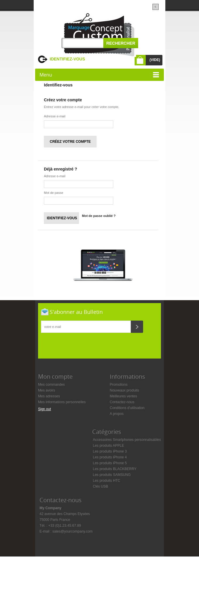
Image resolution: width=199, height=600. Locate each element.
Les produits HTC (106, 481)
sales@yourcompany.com (72, 531)
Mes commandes (51, 384)
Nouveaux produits (124, 390)
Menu (46, 75)
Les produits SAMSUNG (112, 475)
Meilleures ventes (123, 396)
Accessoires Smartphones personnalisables (127, 440)
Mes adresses (49, 396)
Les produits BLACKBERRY (114, 469)
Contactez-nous (122, 402)
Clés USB (100, 486)
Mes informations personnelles (62, 402)
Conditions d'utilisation (127, 408)
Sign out (44, 409)
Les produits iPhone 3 (110, 451)
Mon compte (55, 376)
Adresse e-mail (54, 116)
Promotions (119, 384)
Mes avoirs (46, 390)
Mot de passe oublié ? (99, 216)
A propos (116, 414)
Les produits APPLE (108, 446)
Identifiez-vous (67, 59)
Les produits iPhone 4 (110, 457)
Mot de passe (53, 192)
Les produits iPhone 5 (110, 463)
